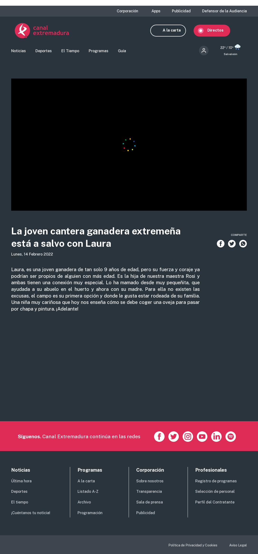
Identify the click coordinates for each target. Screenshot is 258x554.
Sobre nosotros (150, 481)
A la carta (175, 30)
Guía (122, 51)
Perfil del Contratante (214, 502)
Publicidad (181, 11)
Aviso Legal (238, 545)
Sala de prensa (149, 502)
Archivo (84, 502)
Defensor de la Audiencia (224, 11)
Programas (98, 51)
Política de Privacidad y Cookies (192, 545)
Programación (90, 513)
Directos (219, 30)
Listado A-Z (88, 491)
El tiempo (19, 502)
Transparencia (149, 491)
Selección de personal (215, 491)
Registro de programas (216, 481)
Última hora (21, 481)
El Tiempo (70, 51)
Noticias (18, 51)
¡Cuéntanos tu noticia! (30, 513)
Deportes (43, 51)
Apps (156, 11)
